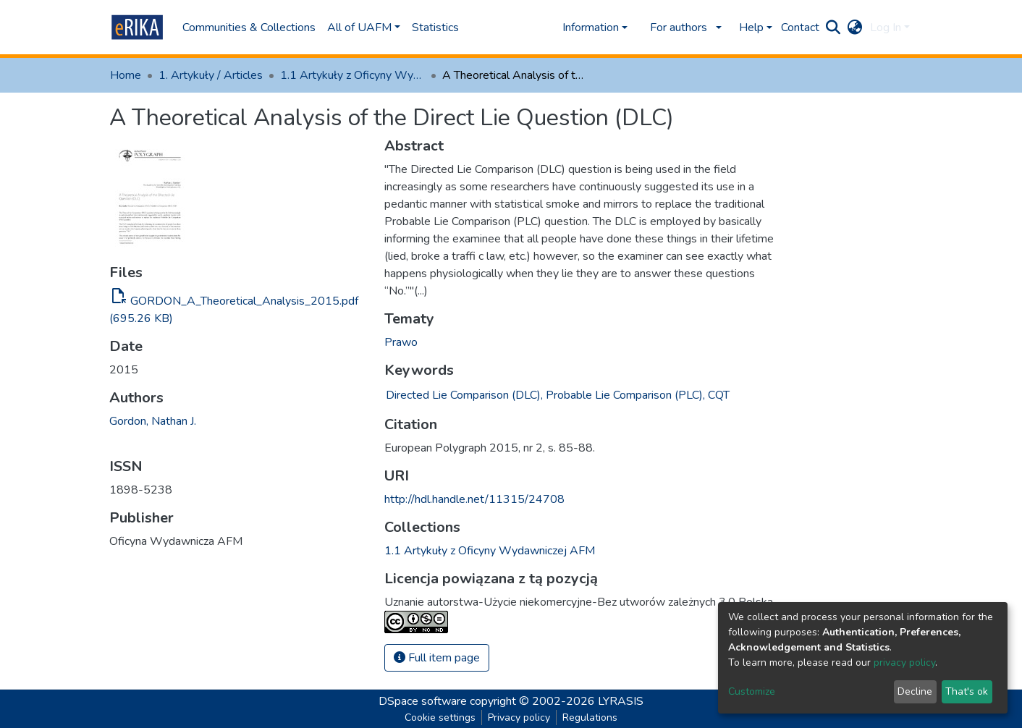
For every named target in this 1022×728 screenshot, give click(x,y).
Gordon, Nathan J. (152, 421)
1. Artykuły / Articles (211, 75)
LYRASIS (620, 701)
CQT (719, 395)
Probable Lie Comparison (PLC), (625, 395)
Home (125, 75)
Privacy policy (519, 717)
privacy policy (904, 662)
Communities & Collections (249, 27)
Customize (751, 691)
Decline (915, 691)
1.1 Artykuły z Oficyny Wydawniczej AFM (352, 75)
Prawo (401, 342)
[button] (855, 27)
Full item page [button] (437, 658)
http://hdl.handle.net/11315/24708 (474, 499)
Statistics (435, 27)
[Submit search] (833, 27)
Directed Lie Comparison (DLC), (464, 395)
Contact (800, 27)
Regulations (589, 717)
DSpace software (423, 701)
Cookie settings (440, 717)
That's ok (966, 691)
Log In (885, 27)
